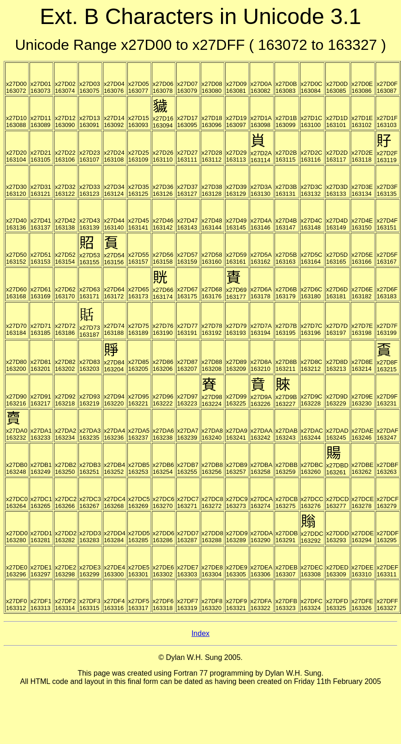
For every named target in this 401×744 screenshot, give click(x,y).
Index (200, 633)
